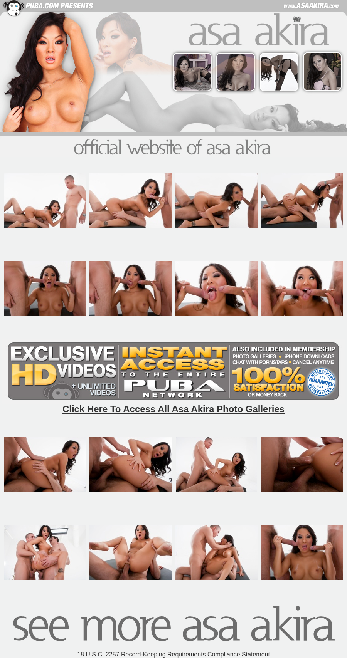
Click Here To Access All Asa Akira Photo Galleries (173, 409)
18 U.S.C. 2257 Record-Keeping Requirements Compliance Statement (173, 654)
